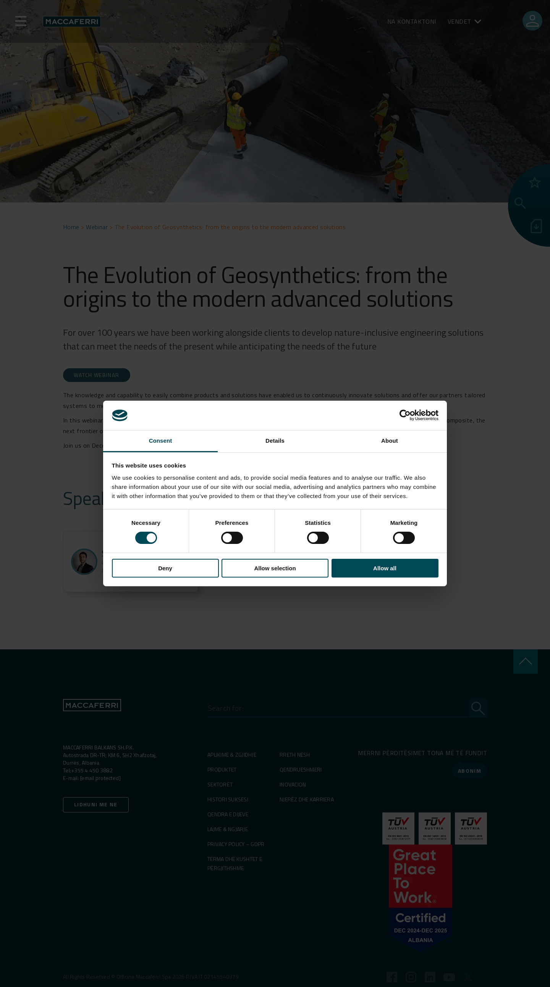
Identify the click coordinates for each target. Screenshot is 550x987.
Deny (165, 568)
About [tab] (389, 440)
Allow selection (275, 568)
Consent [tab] (160, 440)
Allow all (384, 568)
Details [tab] (275, 440)
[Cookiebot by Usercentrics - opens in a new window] (405, 415)
